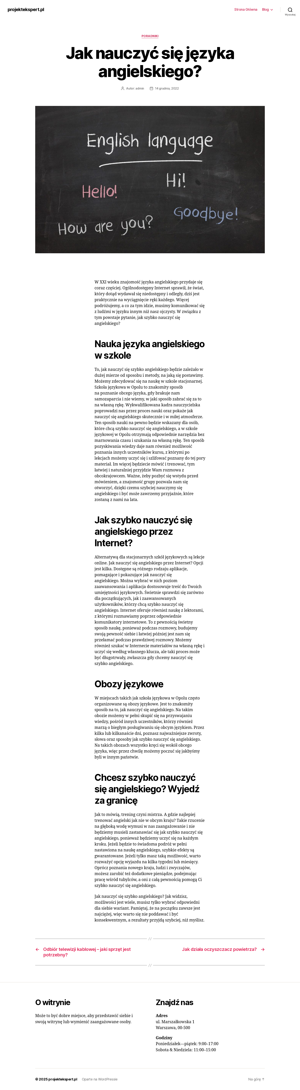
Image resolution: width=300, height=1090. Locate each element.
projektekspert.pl (26, 9)
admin (139, 88)
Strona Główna (245, 9)
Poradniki (150, 36)
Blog (265, 9)
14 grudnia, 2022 (167, 88)
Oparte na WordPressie (99, 1079)
